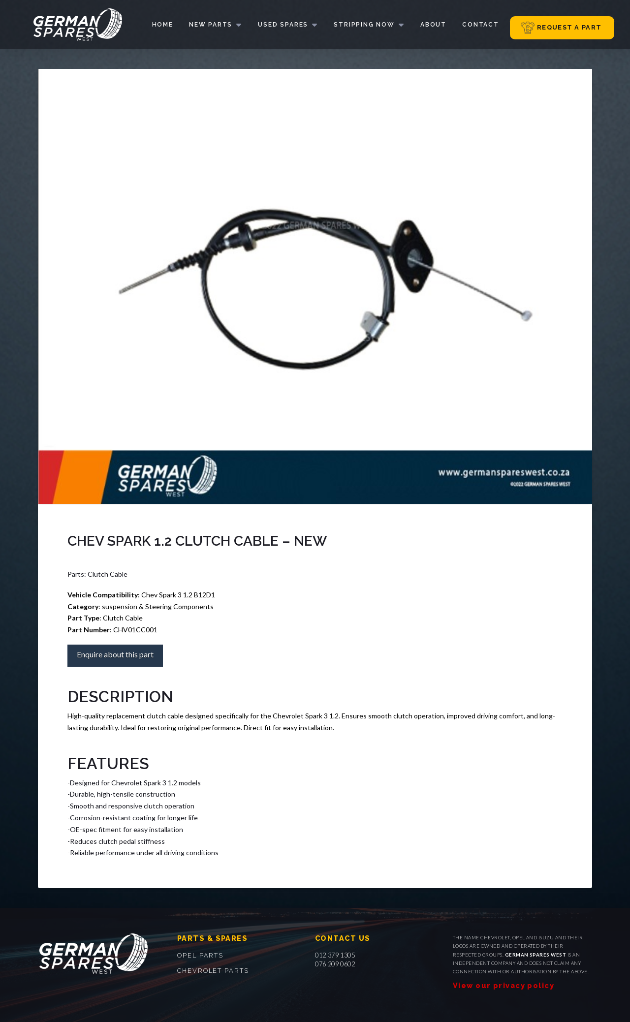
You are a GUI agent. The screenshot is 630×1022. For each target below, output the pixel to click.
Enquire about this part (115, 654)
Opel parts (200, 955)
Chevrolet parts (213, 970)
